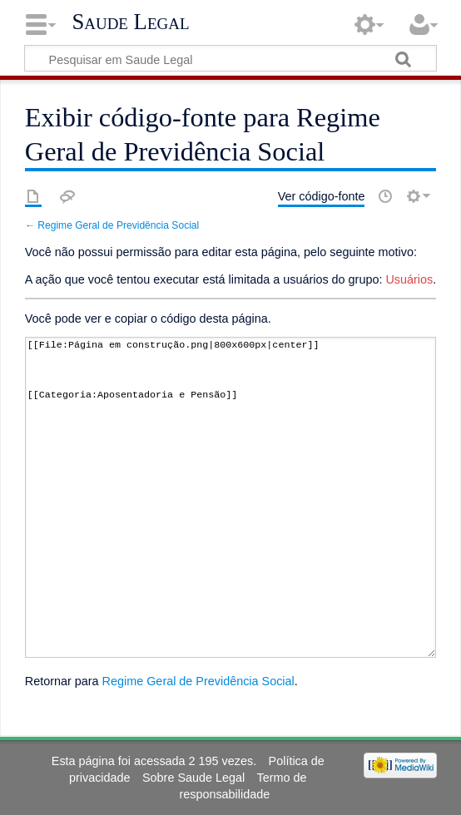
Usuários (409, 279)
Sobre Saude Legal (193, 777)
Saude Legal (130, 21)
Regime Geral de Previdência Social (118, 225)
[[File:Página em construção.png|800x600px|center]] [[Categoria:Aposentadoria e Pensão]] (230, 497)
